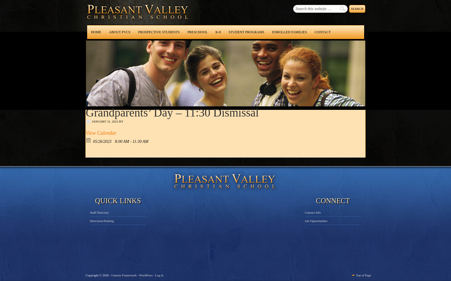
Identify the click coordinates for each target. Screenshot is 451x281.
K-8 (218, 32)
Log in (159, 275)
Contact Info (313, 212)
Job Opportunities (316, 221)
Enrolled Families (289, 32)
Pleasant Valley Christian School (122, 17)
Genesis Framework (123, 275)
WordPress (146, 275)
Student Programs (246, 32)
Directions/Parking (102, 221)
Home (96, 32)
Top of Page (363, 275)
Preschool (198, 32)
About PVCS (119, 32)
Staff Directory (99, 212)
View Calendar (101, 133)
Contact (323, 32)
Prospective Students (159, 32)
